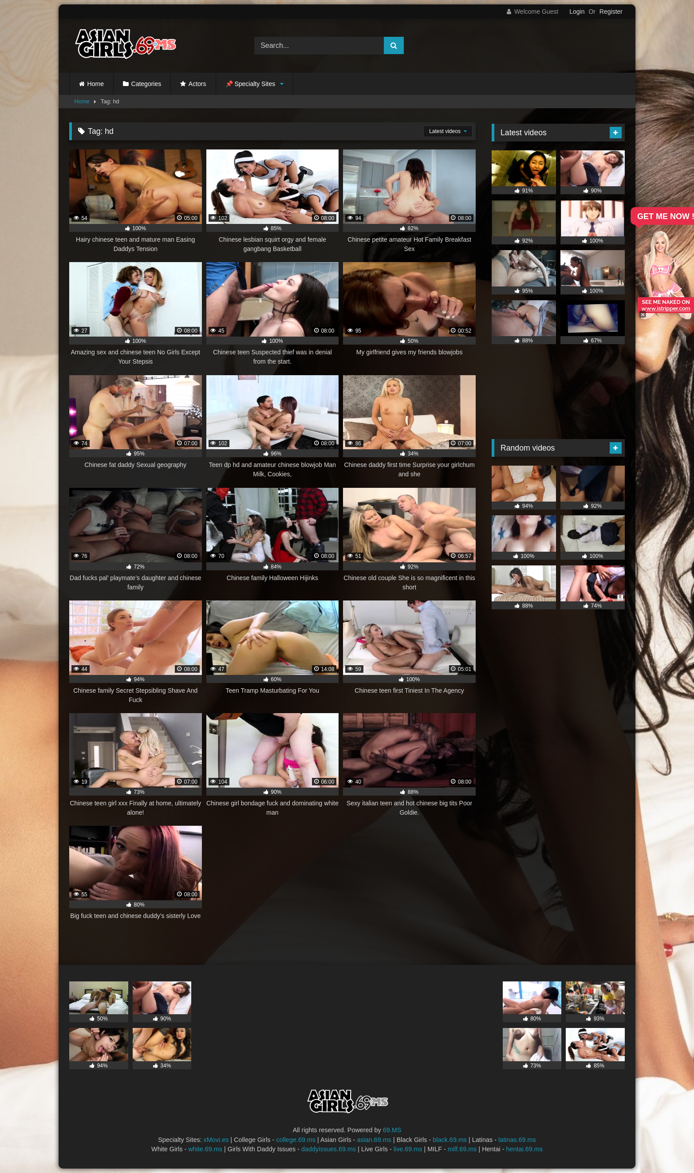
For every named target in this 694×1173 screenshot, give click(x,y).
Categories (146, 83)
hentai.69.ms (524, 1149)
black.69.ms (450, 1139)
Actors (197, 83)
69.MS (392, 1130)
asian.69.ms (374, 1139)
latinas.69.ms (517, 1139)
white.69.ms (205, 1149)
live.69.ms (408, 1149)
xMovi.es (216, 1139)
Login (576, 11)
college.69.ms (295, 1139)
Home (95, 83)
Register (611, 11)
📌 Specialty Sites (250, 83)
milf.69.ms (462, 1149)
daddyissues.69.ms (328, 1149)
